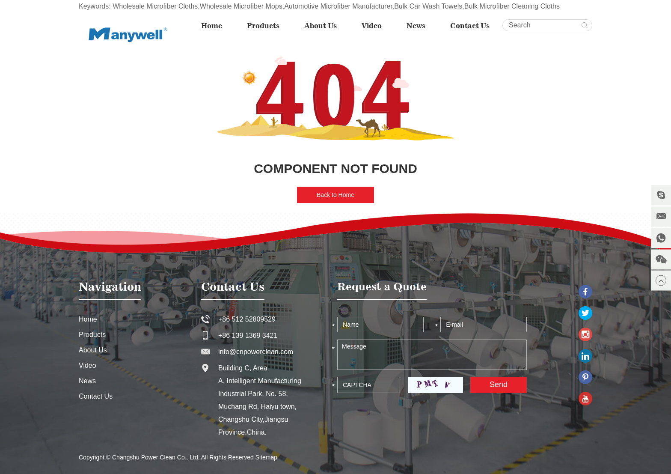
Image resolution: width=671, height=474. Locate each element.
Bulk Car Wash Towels (428, 6)
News (416, 25)
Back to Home (335, 194)
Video (372, 25)
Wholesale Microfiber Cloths (155, 6)
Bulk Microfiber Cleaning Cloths (512, 6)
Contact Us (470, 25)
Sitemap (266, 457)
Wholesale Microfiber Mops (241, 6)
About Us (320, 25)
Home (211, 25)
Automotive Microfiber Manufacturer (338, 6)
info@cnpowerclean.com (255, 351)
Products (263, 25)
